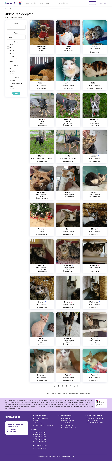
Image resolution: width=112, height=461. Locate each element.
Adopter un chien (40, 432)
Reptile (11, 53)
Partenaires (39, 423)
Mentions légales (61, 456)
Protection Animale (67, 425)
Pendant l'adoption (67, 421)
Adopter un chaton (41, 439)
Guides (52, 3)
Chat (11, 47)
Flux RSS (54, 456)
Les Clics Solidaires (41, 448)
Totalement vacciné (15, 83)
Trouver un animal (31, 3)
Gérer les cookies (70, 456)
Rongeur (12, 50)
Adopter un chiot (40, 434)
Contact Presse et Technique (44, 425)
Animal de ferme (14, 59)
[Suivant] (82, 386)
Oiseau (11, 56)
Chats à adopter (73, 393)
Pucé (11, 86)
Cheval (11, 62)
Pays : (16, 33)
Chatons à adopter (85, 393)
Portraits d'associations (68, 427)
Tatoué (11, 89)
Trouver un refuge (43, 3)
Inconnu (12, 74)
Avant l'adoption (66, 418)
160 (78, 386)
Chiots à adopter (62, 393)
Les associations (40, 441)
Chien (11, 45)
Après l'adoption (66, 423)
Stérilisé (12, 80)
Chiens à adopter (51, 393)
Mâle (11, 68)
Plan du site (48, 456)
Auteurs (37, 421)
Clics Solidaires (62, 3)
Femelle (12, 71)
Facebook (11, 429)
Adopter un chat (40, 437)
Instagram (11, 432)
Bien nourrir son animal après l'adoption (95, 420)
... (74, 386)
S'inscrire (91, 3)
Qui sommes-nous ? (41, 418)
